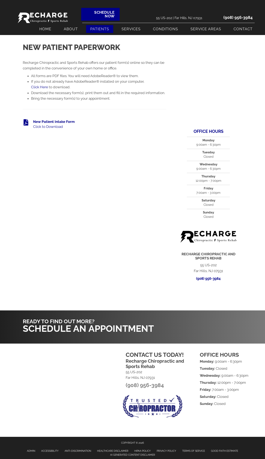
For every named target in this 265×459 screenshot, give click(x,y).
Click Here (39, 87)
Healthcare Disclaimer (112, 450)
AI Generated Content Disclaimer (132, 454)
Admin (31, 450)
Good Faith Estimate (224, 450)
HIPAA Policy (142, 450)
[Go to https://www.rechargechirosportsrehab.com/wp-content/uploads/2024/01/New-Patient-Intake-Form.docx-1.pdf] (94, 124)
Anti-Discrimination (78, 450)
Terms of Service (193, 450)
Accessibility (50, 450)
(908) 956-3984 (238, 17)
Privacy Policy (166, 450)
